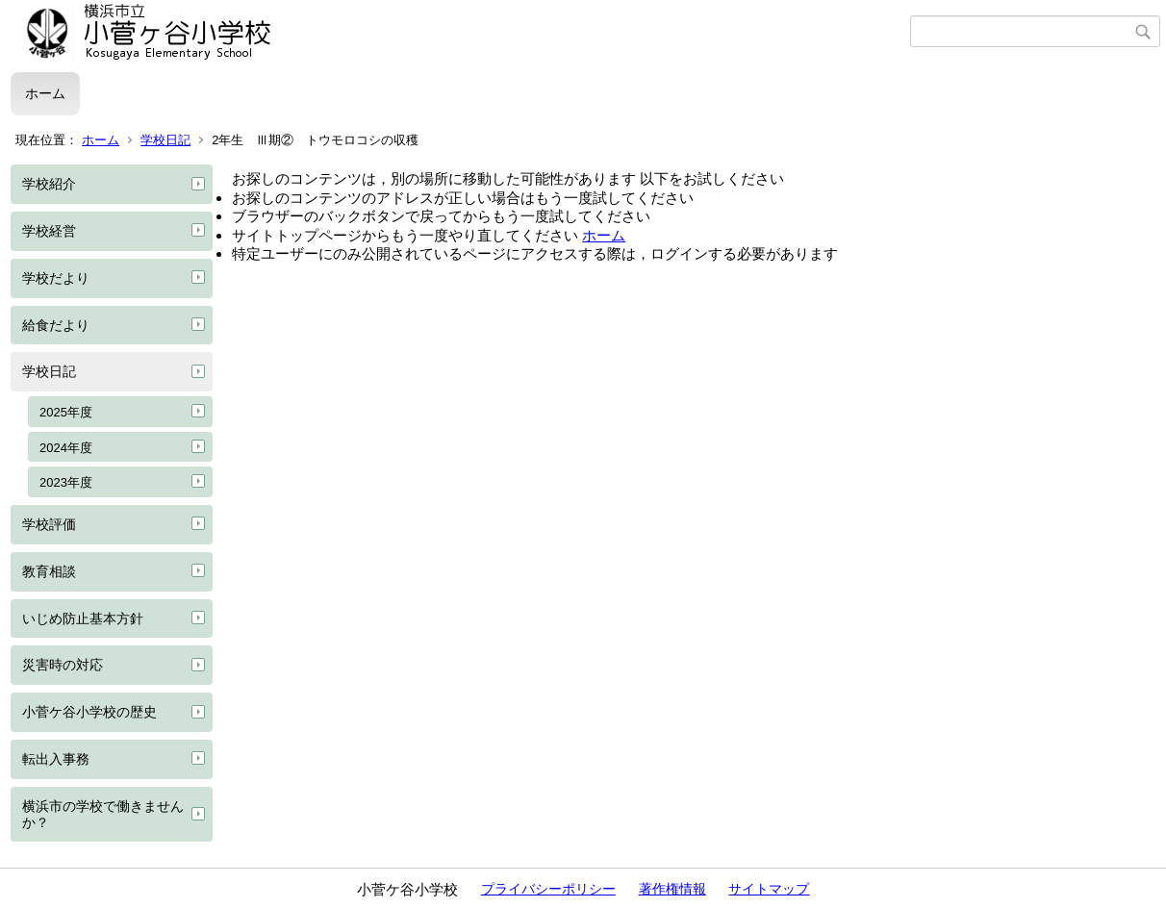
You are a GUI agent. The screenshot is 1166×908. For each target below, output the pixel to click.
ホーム (45, 93)
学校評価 (49, 524)
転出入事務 (55, 759)
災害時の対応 (62, 664)
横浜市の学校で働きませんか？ (103, 814)
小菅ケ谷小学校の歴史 (89, 711)
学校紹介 (49, 183)
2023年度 (65, 482)
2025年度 (65, 412)
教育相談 (49, 571)
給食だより (55, 325)
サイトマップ (768, 888)
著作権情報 (672, 888)
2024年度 (65, 448)
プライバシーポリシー (548, 888)
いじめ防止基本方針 (82, 618)
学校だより (55, 278)
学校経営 (49, 231)
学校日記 (165, 140)
